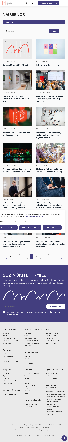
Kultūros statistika (52, 376)
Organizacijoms (51, 336)
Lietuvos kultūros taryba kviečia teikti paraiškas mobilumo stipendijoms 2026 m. (16, 244)
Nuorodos (49, 414)
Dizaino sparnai (51, 343)
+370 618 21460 (55, 425)
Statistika (12, 221)
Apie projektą (29, 356)
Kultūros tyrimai (51, 373)
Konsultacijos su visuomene (55, 397)
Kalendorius (7, 343)
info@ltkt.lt (21, 428)
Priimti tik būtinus (53, 228)
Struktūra (27, 378)
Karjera (26, 393)
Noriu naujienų (57, 307)
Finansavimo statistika (10, 341)
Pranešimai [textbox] (9, 22)
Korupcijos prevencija (53, 399)
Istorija (26, 388)
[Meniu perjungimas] (64, 3)
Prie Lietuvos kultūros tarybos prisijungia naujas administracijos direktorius (50, 244)
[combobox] (34, 22)
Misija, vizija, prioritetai (31, 373)
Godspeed (35, 435)
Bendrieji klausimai (52, 333)
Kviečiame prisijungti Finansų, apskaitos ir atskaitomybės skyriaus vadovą (48, 135)
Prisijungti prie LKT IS (48, 3)
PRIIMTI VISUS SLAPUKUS (30, 228)
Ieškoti (54, 31)
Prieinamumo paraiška (54, 412)
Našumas (24, 221)
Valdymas (27, 376)
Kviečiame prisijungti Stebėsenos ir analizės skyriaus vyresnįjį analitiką (50, 98)
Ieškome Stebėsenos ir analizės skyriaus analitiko (16, 133)
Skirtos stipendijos (9, 359)
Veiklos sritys (50, 404)
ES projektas (28, 363)
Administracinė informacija (55, 392)
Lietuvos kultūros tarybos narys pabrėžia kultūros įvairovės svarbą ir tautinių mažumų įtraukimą (16, 207)
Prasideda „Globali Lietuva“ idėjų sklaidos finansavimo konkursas (17, 170)
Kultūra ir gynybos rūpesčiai (48, 65)
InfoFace (54, 435)
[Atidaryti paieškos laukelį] (27, 3)
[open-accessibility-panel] (64, 438)
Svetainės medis (16, 435)
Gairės (5, 336)
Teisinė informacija (52, 407)
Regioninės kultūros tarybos (33, 386)
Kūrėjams (49, 338)
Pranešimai (6, 373)
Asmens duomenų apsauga (55, 394)
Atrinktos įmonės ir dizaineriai (30, 360)
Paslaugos (49, 409)
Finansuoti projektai (9, 338)
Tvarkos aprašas (8, 356)
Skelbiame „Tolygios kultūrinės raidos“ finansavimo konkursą (49, 170)
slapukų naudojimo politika (34, 216)
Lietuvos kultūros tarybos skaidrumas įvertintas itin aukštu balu (17, 98)
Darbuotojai (28, 407)
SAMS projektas (51, 378)
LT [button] (32, 3)
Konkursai (6, 333)
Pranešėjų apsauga (52, 402)
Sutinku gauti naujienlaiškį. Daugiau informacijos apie (31, 313)
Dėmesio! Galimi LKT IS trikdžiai (16, 65)
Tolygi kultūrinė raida (53, 341)
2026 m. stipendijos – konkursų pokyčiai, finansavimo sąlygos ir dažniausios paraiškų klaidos (50, 205)
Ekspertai (27, 383)
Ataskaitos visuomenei (32, 391)
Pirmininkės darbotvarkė (32, 381)
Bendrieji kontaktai (30, 404)
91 (57, 257)
